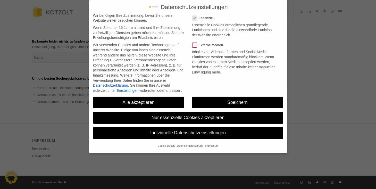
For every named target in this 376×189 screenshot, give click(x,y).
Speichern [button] (237, 99)
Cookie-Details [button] (166, 142)
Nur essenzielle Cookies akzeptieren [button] (188, 114)
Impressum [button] (211, 142)
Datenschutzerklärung (110, 82)
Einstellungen (127, 87)
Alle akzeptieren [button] (138, 99)
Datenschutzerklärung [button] (190, 142)
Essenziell (205, 14)
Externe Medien (210, 41)
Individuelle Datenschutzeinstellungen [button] (188, 129)
